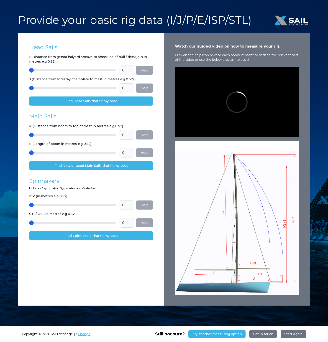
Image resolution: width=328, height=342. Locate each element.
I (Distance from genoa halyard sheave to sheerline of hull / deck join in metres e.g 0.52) (88, 59)
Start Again (293, 334)
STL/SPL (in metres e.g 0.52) (52, 214)
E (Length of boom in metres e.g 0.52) (60, 144)
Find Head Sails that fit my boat (91, 101)
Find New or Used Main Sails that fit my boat (91, 166)
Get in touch (263, 334)
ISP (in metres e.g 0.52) (48, 196)
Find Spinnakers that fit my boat (91, 236)
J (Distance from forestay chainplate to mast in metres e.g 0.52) (81, 79)
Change (84, 334)
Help (145, 70)
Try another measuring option (217, 334)
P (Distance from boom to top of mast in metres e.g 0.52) (76, 126)
